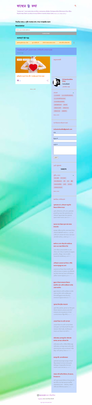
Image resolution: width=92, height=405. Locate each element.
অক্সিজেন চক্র (65, 107)
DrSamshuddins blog (67, 80)
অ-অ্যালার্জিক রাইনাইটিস (59, 101)
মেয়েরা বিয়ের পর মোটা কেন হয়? (62, 321)
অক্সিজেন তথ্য (57, 111)
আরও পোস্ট (32, 89)
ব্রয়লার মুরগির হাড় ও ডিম (22, 42)
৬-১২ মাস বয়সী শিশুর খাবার (59, 98)
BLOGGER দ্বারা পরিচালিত (46, 395)
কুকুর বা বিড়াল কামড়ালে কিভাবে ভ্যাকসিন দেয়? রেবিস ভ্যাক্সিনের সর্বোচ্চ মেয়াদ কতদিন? (63, 285)
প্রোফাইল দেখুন (66, 86)
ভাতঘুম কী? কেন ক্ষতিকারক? (61, 357)
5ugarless (40, 398)
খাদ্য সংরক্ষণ (63, 178)
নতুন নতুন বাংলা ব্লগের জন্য (46, 402)
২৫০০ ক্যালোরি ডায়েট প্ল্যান (67, 95)
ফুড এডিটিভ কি (35, 42)
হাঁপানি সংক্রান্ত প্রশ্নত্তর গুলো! (49, 42)
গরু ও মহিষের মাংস (58, 181)
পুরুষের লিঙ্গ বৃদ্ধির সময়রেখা (61, 304)
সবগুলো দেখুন (20, 52)
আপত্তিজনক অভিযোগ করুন (61, 123)
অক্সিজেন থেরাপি (57, 107)
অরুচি (64, 184)
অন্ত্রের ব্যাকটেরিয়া (57, 184)
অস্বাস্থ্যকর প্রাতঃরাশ (58, 187)
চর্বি (64, 181)
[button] (47, 81)
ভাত (68, 181)
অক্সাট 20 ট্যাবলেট (57, 104)
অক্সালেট (65, 104)
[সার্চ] (75, 6)
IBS (72, 181)
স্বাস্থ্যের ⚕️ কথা (27, 6)
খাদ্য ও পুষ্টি (56, 178)
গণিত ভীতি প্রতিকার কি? (64, 42)
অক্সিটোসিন (64, 111)
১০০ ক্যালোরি (57, 95)
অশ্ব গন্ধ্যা (70, 184)
